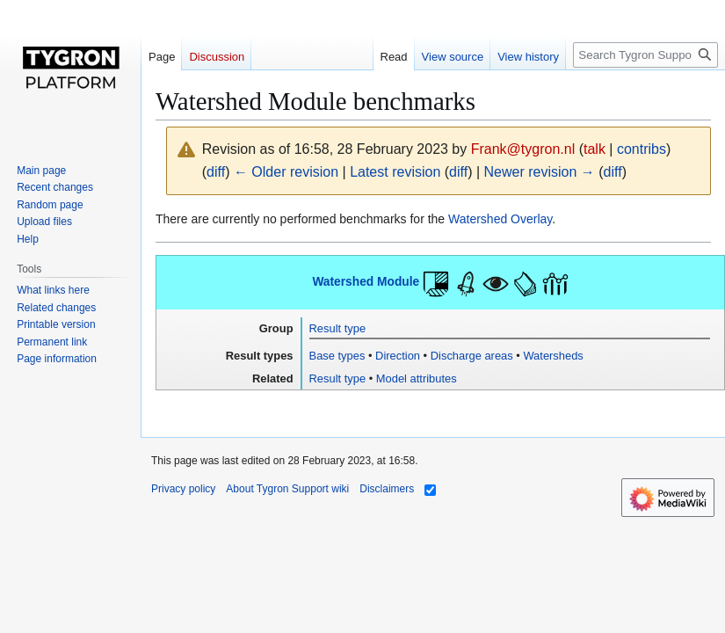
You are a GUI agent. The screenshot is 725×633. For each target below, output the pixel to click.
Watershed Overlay (500, 219)
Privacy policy (183, 489)
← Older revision (286, 171)
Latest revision (395, 171)
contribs (641, 149)
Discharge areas (472, 355)
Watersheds (553, 355)
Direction (397, 355)
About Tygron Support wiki (287, 489)
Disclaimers (386, 489)
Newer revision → (539, 171)
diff (216, 171)
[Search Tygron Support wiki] (645, 55)
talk (594, 149)
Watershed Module (365, 281)
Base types (337, 355)
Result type (337, 328)
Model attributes (416, 378)
